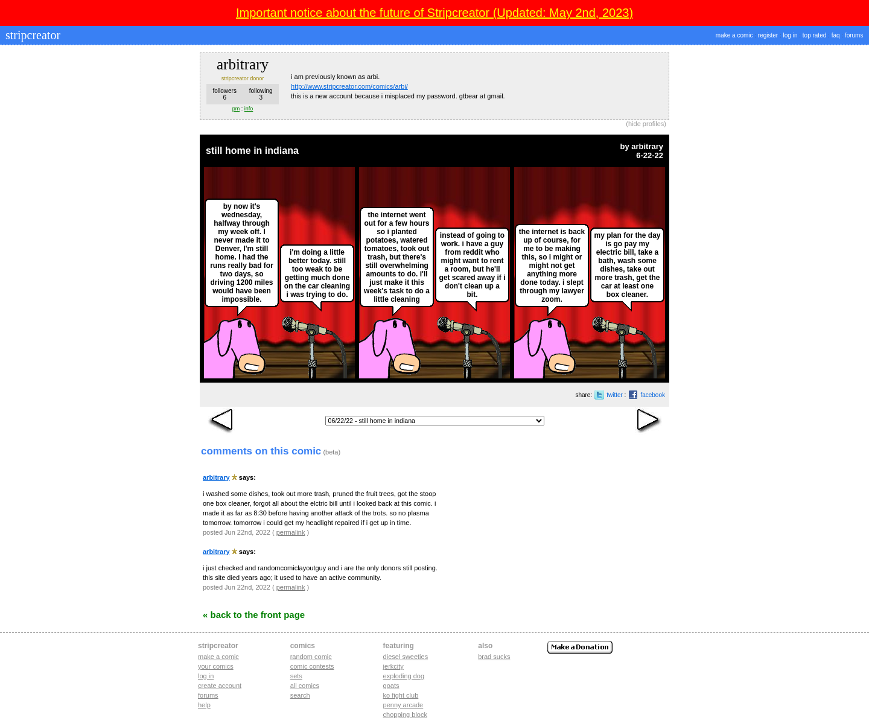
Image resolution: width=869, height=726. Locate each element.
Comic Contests (312, 666)
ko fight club (401, 695)
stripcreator (31, 35)
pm (236, 109)
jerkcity (393, 666)
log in (790, 35)
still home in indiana (252, 150)
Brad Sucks (494, 656)
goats (391, 685)
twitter (614, 395)
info (248, 109)
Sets (296, 676)
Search (300, 695)
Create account (219, 685)
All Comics (304, 685)
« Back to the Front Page (254, 615)
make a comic (734, 35)
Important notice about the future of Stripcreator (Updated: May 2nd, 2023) (434, 12)
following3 (261, 94)
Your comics (216, 666)
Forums (208, 695)
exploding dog (404, 676)
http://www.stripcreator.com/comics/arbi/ (349, 86)
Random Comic (311, 656)
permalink (290, 532)
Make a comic (218, 656)
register (768, 35)
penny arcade (403, 704)
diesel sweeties (405, 656)
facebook (652, 395)
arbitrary (647, 146)
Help (204, 704)
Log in (206, 676)
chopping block (405, 714)
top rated (814, 35)
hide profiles (646, 123)
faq (836, 35)
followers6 (224, 94)
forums (854, 35)
